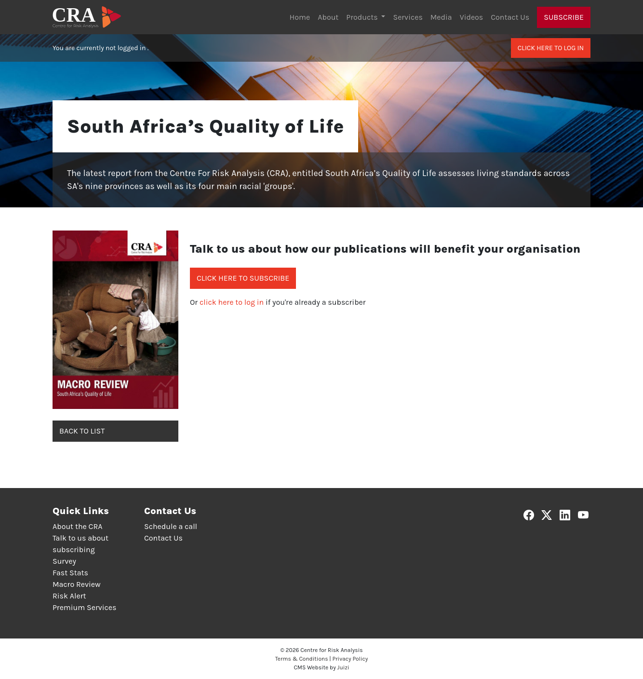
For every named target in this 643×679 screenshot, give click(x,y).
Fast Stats (70, 572)
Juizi (343, 667)
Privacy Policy (350, 658)
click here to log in (232, 302)
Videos (471, 17)
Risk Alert (69, 595)
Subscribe (564, 17)
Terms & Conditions (301, 658)
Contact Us (510, 17)
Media (441, 17)
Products (362, 17)
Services (407, 17)
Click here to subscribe (243, 278)
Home (300, 17)
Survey (64, 561)
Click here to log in (551, 48)
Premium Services (84, 607)
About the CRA (77, 526)
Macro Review (77, 584)
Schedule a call (170, 526)
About (328, 17)
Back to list (82, 430)
